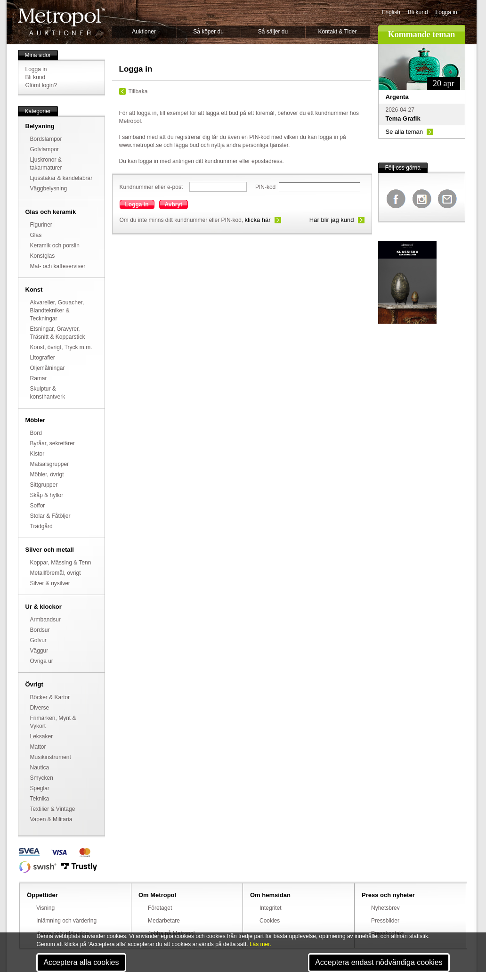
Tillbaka (138, 91)
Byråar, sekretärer (52, 443)
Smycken (41, 778)
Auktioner (144, 31)
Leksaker (41, 736)
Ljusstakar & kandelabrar (61, 178)
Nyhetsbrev (385, 908)
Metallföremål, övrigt (55, 573)
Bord (36, 433)
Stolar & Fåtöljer (50, 516)
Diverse (39, 707)
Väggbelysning (48, 188)
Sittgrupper (44, 485)
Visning (45, 908)
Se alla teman (404, 131)
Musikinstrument (50, 757)
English (391, 12)
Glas (36, 235)
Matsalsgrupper (49, 464)
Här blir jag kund (331, 219)
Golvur (38, 640)
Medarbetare (164, 920)
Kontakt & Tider (337, 31)
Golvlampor (44, 149)
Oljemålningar (47, 368)
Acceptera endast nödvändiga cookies (378, 962)
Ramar (38, 378)
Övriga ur (41, 661)
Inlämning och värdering (66, 920)
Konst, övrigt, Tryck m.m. (61, 347)
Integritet (270, 908)
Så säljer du (273, 31)
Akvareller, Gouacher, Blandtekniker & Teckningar (57, 310)
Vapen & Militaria (51, 819)
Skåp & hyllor (47, 495)
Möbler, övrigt (47, 474)
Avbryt (174, 204)
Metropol (61, 22)
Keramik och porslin (55, 245)
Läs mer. (260, 944)
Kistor (37, 453)
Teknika (39, 798)
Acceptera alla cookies (81, 962)
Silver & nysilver (50, 583)
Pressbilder (385, 920)
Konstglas (42, 256)
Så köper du (208, 31)
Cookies (269, 920)
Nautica (39, 767)
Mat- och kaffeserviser (58, 266)
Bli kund (418, 12)
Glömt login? (41, 85)
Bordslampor (46, 139)
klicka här (258, 219)
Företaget (160, 908)
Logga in (446, 12)
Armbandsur (45, 619)
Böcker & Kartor (50, 697)
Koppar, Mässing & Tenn (60, 562)
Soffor (37, 505)
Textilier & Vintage (52, 809)
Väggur (39, 650)
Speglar (39, 788)
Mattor (38, 746)
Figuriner (41, 224)
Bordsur (40, 630)
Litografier (42, 357)
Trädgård (41, 526)
